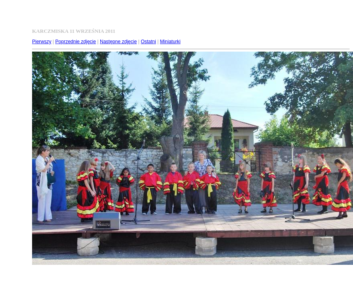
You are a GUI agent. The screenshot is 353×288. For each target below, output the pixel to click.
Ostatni (148, 41)
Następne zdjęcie (118, 41)
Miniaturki (170, 41)
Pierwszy (41, 41)
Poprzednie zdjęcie (75, 41)
